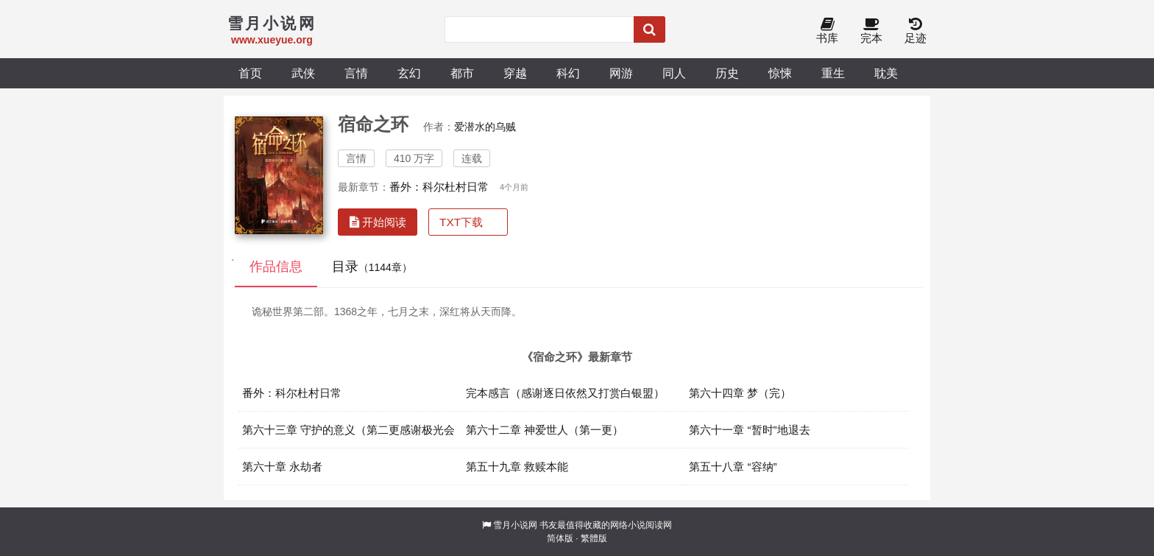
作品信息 (275, 266)
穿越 (515, 73)
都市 (462, 73)
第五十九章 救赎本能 (517, 466)
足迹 (916, 31)
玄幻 (409, 73)
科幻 (568, 73)
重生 (833, 73)
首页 (250, 73)
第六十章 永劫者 (282, 466)
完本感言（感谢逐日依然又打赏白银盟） (565, 393)
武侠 (303, 73)
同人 (674, 73)
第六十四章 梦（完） (740, 393)
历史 (727, 73)
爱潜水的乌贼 (485, 127)
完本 (871, 31)
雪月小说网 (515, 525)
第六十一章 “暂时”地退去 (749, 429)
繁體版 (594, 538)
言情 (356, 73)
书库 (827, 31)
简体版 (560, 538)
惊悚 (780, 73)
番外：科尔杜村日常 (439, 186)
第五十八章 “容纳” (733, 466)
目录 (372, 266)
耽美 (886, 73)
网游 (621, 73)
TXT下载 (461, 222)
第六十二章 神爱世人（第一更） (544, 429)
